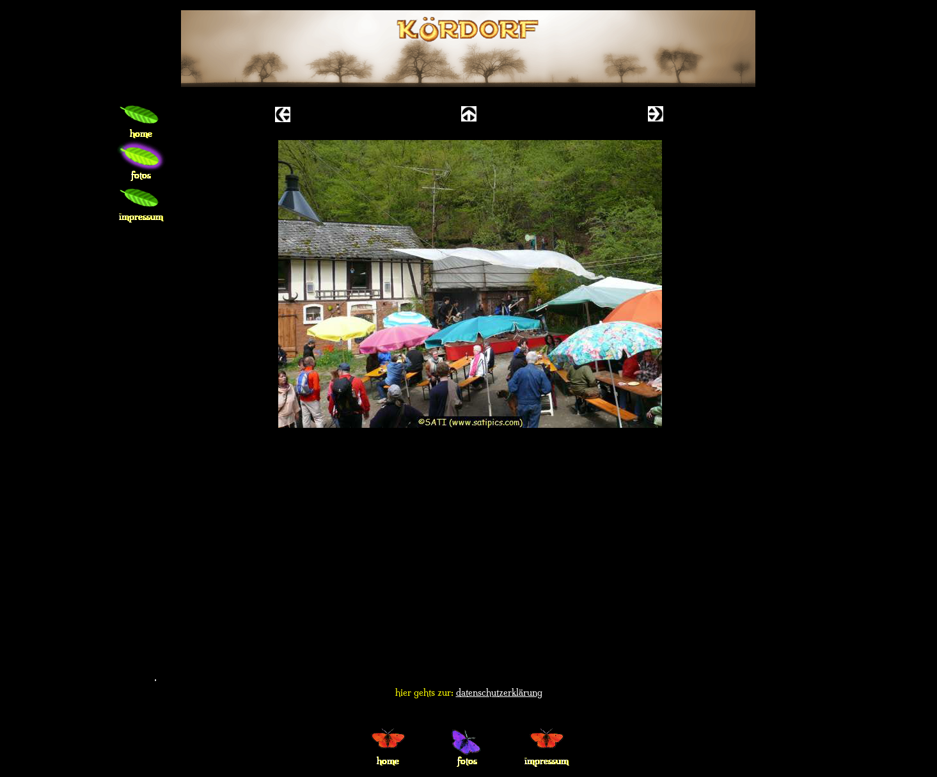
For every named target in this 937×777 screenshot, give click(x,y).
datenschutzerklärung (499, 692)
